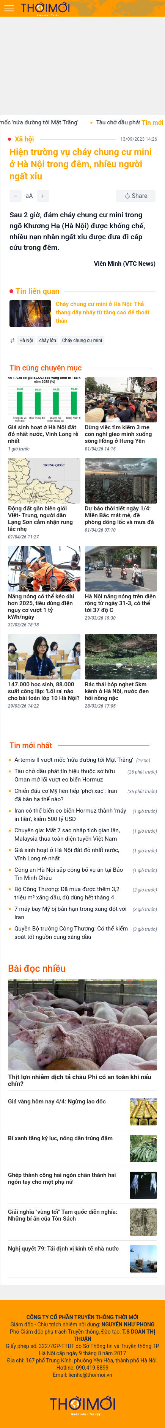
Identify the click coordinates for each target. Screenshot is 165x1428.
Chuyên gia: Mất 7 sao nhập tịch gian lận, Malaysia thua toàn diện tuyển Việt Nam (85, 834)
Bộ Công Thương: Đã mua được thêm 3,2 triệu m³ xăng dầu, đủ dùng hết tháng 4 (85, 893)
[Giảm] (15, 196)
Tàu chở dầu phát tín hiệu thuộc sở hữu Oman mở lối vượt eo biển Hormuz (85, 775)
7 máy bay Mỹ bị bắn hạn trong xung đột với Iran (85, 913)
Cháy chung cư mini (82, 340)
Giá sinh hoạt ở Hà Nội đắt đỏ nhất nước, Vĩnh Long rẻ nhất (85, 854)
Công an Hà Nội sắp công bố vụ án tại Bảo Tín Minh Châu (85, 874)
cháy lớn (47, 340)
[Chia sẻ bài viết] (136, 196)
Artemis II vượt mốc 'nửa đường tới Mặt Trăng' (82, 760)
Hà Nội (26, 340)
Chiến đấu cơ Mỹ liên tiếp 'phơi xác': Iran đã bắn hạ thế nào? (85, 795)
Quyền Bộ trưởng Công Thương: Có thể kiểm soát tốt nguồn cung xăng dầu (85, 932)
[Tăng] (43, 196)
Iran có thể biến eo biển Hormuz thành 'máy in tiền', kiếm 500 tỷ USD (85, 814)
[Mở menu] (9, 8)
